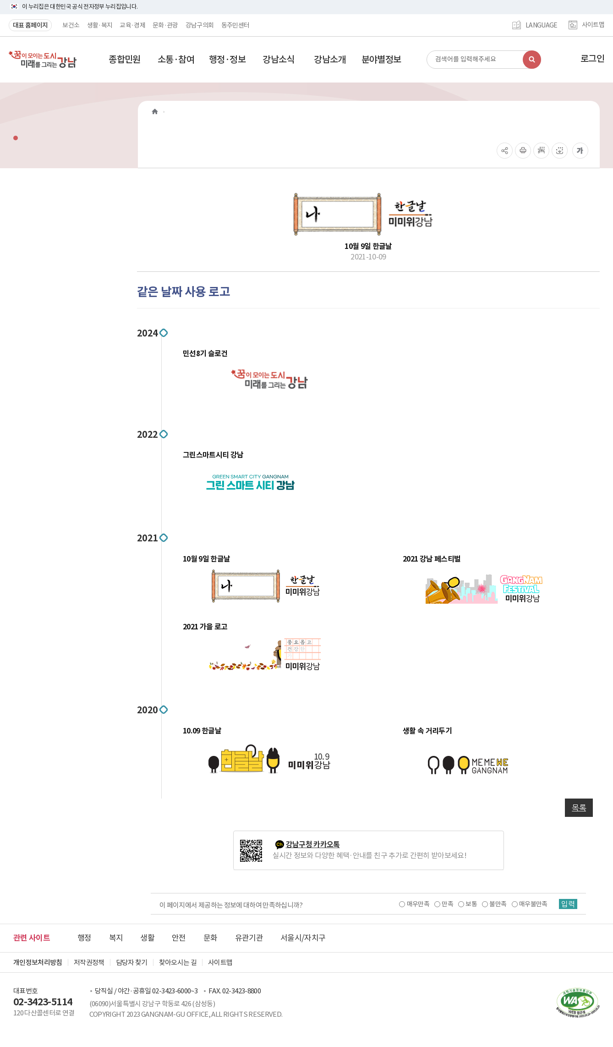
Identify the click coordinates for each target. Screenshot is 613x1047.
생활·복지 (100, 25)
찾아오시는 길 (178, 962)
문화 (210, 938)
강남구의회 (200, 25)
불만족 (497, 904)
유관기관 (249, 938)
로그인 (592, 59)
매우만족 (417, 904)
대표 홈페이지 (30, 25)
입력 (568, 904)
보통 (471, 904)
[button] (124, 60)
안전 (179, 938)
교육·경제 (132, 25)
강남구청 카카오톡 (313, 844)
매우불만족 (533, 904)
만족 (447, 904)
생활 (147, 938)
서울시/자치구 (302, 938)
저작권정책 (89, 962)
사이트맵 (593, 25)
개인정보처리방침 (37, 962)
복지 (116, 938)
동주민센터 (235, 25)
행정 (84, 938)
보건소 (70, 25)
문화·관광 (165, 25)
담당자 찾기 (132, 962)
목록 (579, 807)
